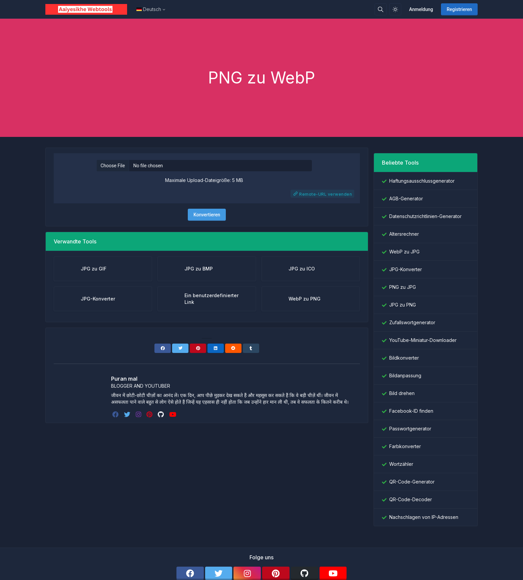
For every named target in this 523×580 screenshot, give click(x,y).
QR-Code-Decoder (410, 499)
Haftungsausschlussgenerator (422, 181)
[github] (161, 414)
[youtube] (173, 414)
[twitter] (128, 414)
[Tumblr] (251, 348)
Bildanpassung (405, 375)
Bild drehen (402, 393)
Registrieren (459, 9)
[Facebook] (162, 348)
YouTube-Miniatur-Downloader (423, 340)
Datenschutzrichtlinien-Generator (425, 216)
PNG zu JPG (402, 287)
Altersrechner (404, 234)
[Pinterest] (198, 348)
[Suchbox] (381, 9)
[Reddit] (233, 348)
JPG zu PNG (402, 305)
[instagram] (139, 414)
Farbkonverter (405, 446)
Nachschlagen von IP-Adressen (423, 517)
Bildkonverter (404, 358)
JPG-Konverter (405, 269)
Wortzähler (401, 464)
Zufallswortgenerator (412, 322)
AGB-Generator (406, 198)
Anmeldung (421, 9)
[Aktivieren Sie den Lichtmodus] (395, 9)
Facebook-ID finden (411, 411)
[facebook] (116, 414)
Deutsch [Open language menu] (148, 9)
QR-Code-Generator (412, 482)
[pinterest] (150, 414)
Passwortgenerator (410, 428)
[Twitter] (180, 348)
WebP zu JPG (404, 251)
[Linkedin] (215, 348)
